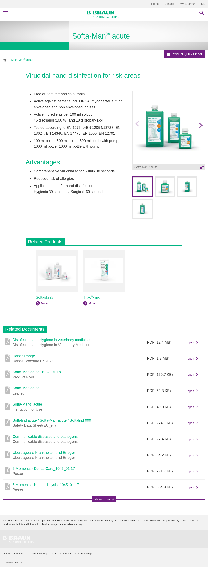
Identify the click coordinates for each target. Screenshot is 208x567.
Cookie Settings (83, 553)
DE (203, 3)
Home (155, 3)
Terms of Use (21, 553)
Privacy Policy (39, 553)
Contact (169, 3)
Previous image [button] (137, 133)
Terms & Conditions (61, 553)
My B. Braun (188, 3)
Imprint (6, 553)
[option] (168, 131)
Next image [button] (201, 133)
